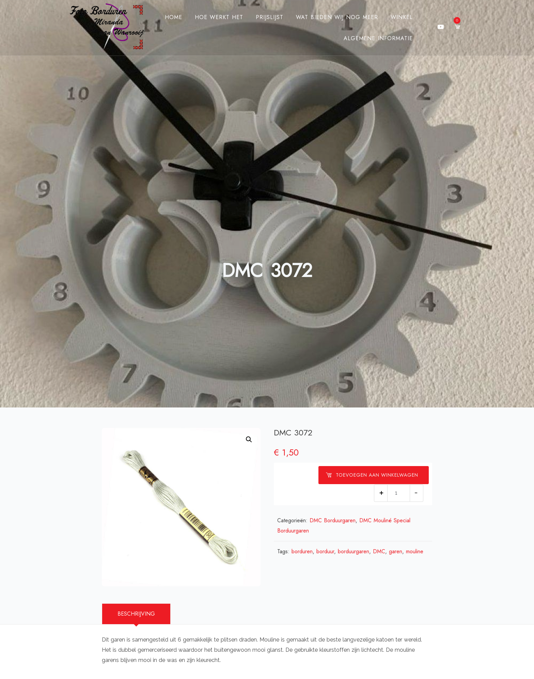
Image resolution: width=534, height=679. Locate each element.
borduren (302, 551)
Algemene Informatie (378, 38)
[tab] (136, 613)
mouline (414, 551)
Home (173, 17)
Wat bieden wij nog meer (337, 17)
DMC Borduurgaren (333, 520)
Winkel (402, 17)
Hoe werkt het (219, 17)
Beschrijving (136, 614)
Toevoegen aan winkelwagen (372, 475)
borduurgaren (353, 551)
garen (395, 551)
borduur (325, 551)
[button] (249, 439)
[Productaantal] (399, 493)
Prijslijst (269, 17)
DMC (379, 551)
